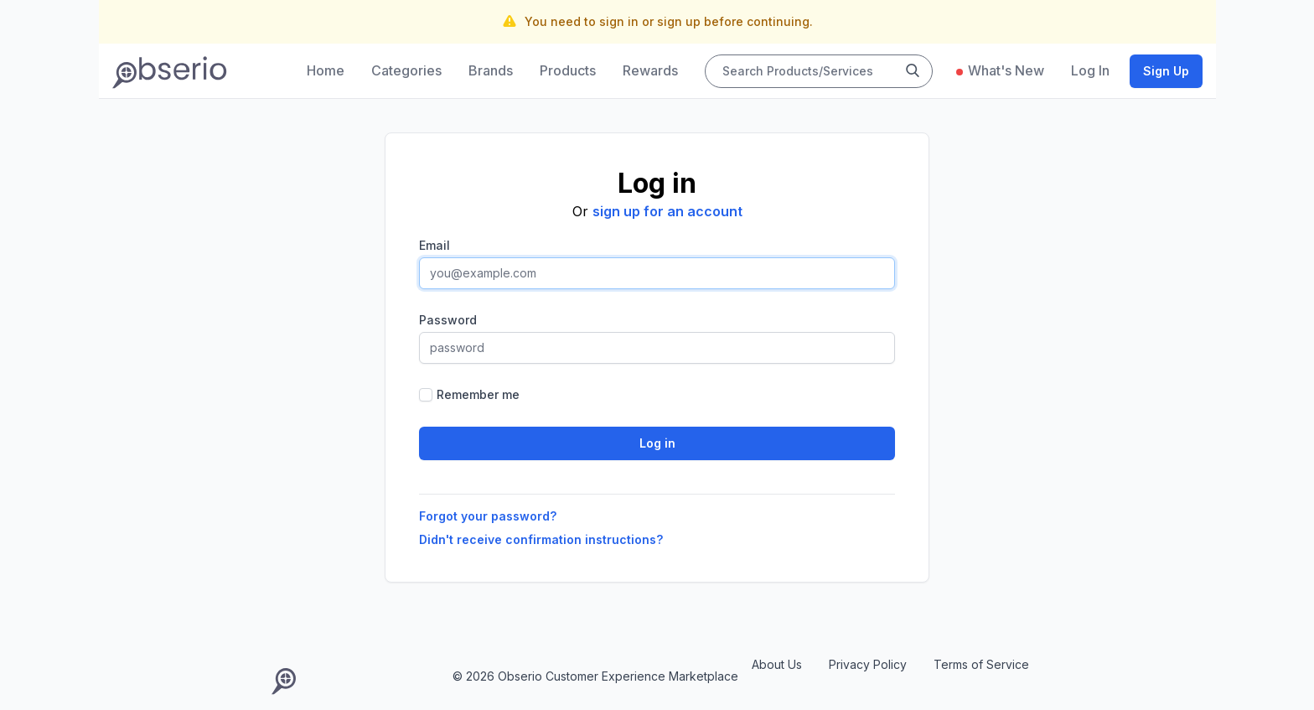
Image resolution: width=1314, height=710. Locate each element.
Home (325, 70)
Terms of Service (981, 664)
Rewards (650, 70)
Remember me (478, 394)
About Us (777, 664)
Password (448, 320)
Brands (490, 70)
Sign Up (1166, 71)
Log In (1090, 70)
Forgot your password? (487, 516)
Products (568, 70)
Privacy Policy (868, 664)
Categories (406, 70)
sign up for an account (667, 211)
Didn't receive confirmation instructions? (541, 539)
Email (434, 245)
